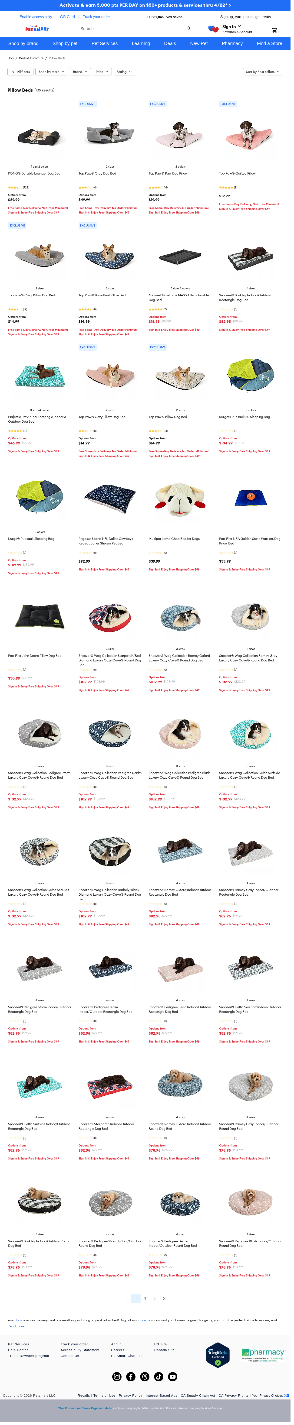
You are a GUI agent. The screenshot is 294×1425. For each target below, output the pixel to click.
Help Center (18, 1350)
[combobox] (136, 28)
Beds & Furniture (31, 58)
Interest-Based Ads (161, 1395)
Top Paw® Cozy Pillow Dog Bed (31, 295)
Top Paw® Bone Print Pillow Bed (102, 295)
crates (147, 1320)
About (116, 1344)
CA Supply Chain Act (198, 1395)
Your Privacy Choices (270, 1395)
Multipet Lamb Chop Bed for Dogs (174, 539)
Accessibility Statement (80, 1350)
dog (18, 1320)
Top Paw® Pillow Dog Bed (168, 417)
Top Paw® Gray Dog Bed (97, 173)
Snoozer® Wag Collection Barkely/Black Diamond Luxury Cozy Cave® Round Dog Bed (110, 894)
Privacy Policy (130, 1395)
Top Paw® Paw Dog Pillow (168, 173)
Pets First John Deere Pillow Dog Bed (35, 656)
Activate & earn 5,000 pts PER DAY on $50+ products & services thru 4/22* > (145, 5)
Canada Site (164, 1350)
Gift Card (67, 17)
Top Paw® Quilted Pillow (237, 173)
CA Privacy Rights (234, 1395)
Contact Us (70, 1356)
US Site (160, 1344)
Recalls (84, 1395)
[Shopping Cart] (280, 31)
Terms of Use (104, 1395)
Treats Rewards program (28, 1356)
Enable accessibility (36, 17)
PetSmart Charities (126, 1356)
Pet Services (18, 1344)
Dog (10, 58)
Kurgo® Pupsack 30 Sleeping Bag (244, 417)
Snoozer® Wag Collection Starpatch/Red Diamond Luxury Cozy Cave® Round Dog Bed (110, 660)
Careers (117, 1350)
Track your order (96, 17)
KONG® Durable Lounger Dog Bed (34, 173)
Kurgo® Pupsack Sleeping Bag (31, 539)
